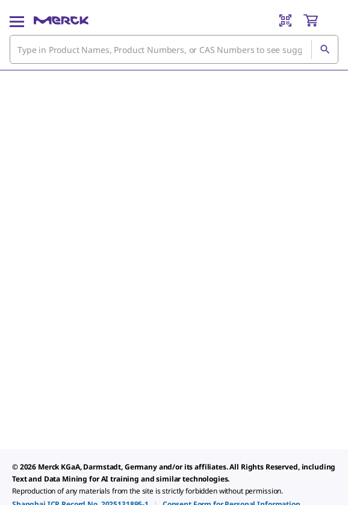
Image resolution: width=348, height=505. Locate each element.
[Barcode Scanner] (285, 20)
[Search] (324, 49)
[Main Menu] (17, 20)
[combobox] (174, 49)
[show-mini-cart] (320, 20)
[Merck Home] (61, 20)
